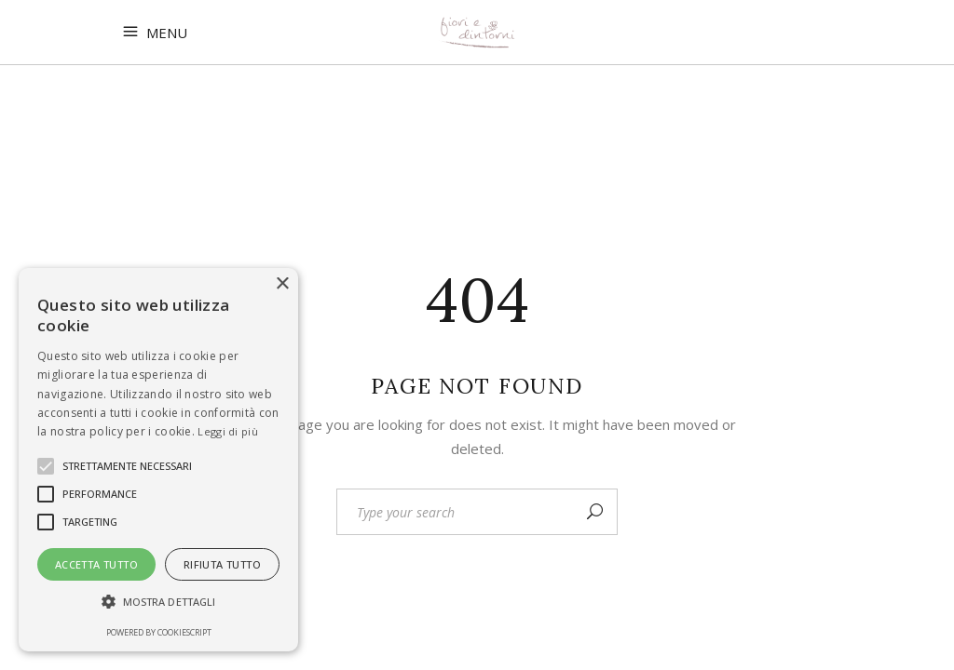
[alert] (158, 459)
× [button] (282, 284)
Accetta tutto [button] (96, 564)
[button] (158, 602)
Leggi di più (228, 431)
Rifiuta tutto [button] (222, 564)
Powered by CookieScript (158, 632)
